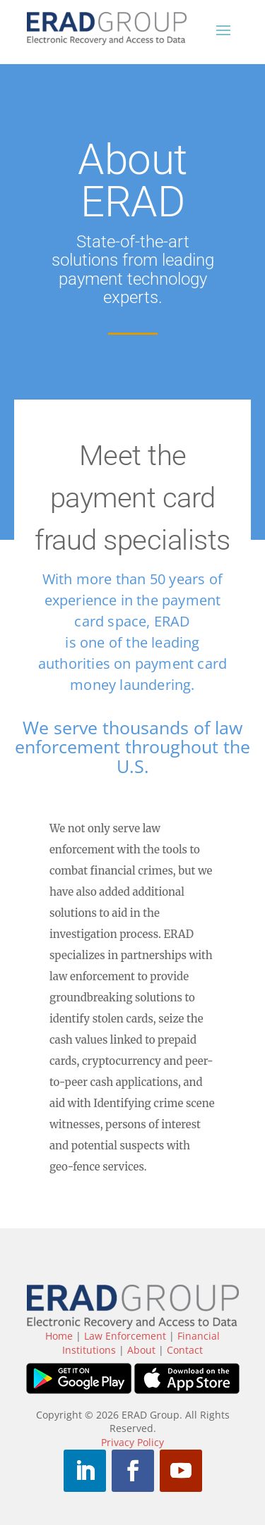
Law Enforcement (125, 1335)
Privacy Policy (132, 1442)
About (141, 1350)
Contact (185, 1350)
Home (59, 1335)
